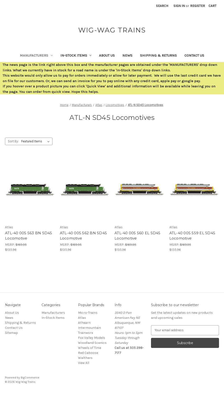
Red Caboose (88, 353)
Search (162, 6)
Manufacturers (36, 55)
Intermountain (89, 328)
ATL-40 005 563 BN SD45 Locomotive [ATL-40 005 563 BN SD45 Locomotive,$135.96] (28, 236)
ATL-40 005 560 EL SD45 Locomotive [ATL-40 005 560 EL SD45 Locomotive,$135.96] (138, 236)
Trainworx (85, 333)
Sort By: (13, 141)
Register (197, 6)
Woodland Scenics (92, 343)
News (127, 55)
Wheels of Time (89, 348)
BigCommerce (30, 377)
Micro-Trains (88, 313)
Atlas (82, 318)
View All (83, 363)
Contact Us (194, 55)
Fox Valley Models (91, 338)
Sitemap (11, 333)
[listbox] (36, 141)
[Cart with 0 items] (212, 6)
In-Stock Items (76, 55)
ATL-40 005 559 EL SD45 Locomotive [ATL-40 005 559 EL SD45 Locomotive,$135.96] (192, 236)
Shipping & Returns (158, 55)
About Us (107, 55)
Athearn (84, 323)
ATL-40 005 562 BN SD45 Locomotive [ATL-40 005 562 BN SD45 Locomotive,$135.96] (83, 236)
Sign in (179, 6)
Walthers (85, 358)
